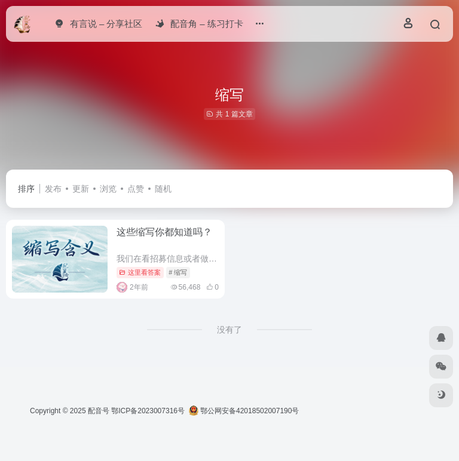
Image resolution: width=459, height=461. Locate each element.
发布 (53, 188)
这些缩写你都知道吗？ (164, 232)
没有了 (229, 329)
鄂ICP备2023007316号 (148, 411)
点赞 (135, 188)
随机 (163, 188)
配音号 (98, 411)
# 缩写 (178, 272)
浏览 (108, 188)
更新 (80, 188)
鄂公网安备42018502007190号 (244, 411)
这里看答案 (140, 272)
